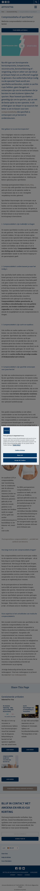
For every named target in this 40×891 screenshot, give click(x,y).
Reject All (20, 455)
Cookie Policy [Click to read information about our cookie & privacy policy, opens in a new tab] (16, 445)
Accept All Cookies (20, 460)
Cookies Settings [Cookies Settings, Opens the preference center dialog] (20, 450)
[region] (20, 445)
